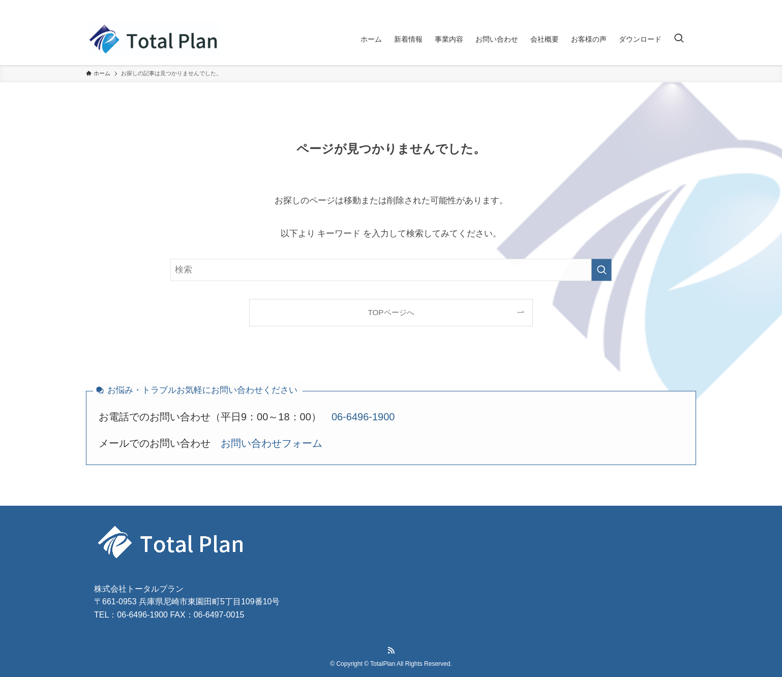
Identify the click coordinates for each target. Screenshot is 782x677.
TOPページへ (391, 312)
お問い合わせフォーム (271, 443)
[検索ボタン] (679, 39)
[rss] (689, 7)
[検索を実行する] (601, 270)
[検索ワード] (391, 270)
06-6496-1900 (363, 416)
